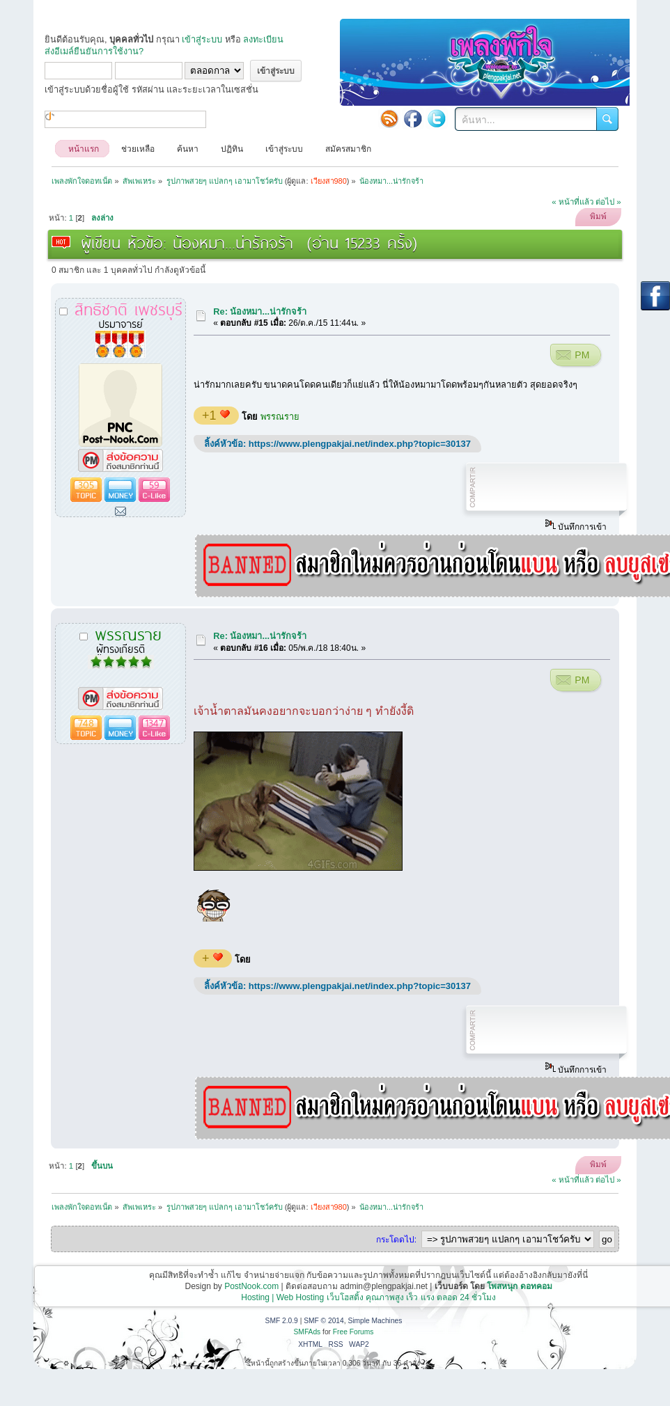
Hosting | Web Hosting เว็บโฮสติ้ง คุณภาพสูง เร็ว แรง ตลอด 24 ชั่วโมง (368, 1297)
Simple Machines (375, 1321)
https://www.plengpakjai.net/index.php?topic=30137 (360, 444)
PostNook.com (251, 1286)
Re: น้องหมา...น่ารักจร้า (259, 311)
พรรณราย (279, 416)
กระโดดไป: (396, 1240)
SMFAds (307, 1332)
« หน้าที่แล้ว (572, 202)
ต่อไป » (608, 202)
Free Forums (353, 1332)
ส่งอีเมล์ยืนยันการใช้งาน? (94, 51)
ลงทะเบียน (263, 39)
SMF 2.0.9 (281, 1321)
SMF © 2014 (324, 1321)
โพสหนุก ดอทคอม (519, 1286)
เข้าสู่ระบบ (202, 39)
